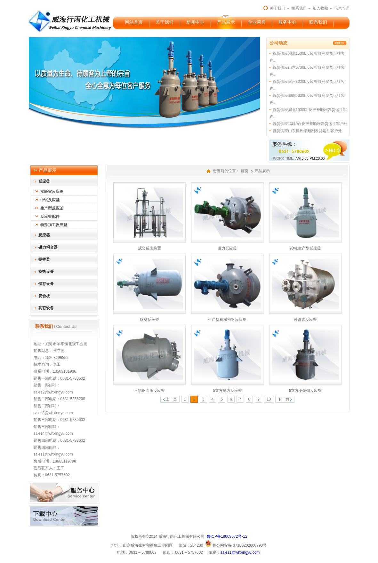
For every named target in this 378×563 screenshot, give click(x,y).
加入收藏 (320, 8)
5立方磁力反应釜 (227, 390)
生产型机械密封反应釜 (227, 319)
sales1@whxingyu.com (240, 552)
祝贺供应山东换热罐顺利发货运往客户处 (307, 131)
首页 (244, 171)
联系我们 (299, 8)
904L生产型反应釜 (305, 248)
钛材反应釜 (149, 319)
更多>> (339, 43)
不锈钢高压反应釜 (149, 390)
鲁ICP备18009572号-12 (227, 536)
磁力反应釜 (227, 248)
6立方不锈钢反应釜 (305, 390)
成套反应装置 (149, 248)
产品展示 (262, 171)
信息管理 (342, 8)
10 (269, 399)
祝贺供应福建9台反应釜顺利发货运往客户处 (310, 124)
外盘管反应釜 (305, 319)
